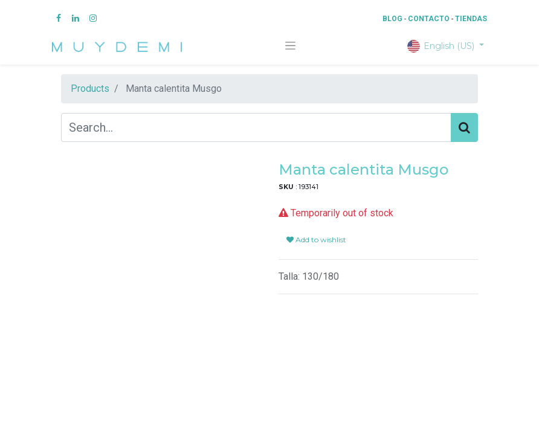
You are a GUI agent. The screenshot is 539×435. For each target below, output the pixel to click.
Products (90, 88)
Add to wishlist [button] (316, 225)
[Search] (464, 127)
